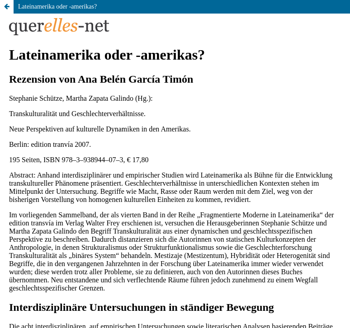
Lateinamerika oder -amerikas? (57, 6)
